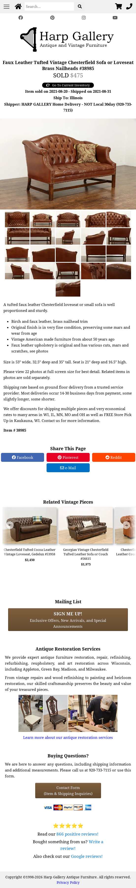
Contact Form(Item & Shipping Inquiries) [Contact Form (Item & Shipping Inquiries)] (68, 790)
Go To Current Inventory (68, 85)
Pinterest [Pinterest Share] (68, 457)
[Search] (49, 6)
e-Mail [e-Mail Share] (68, 467)
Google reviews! (87, 856)
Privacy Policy (68, 882)
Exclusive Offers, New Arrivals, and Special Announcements (68, 619)
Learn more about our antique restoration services (68, 737)
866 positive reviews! (77, 834)
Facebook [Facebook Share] (22, 457)
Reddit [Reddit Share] (113, 457)
